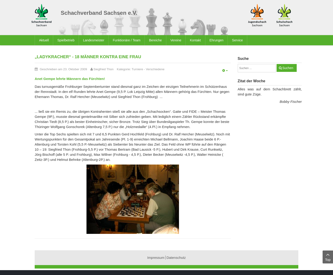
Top (328, 257)
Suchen (287, 68)
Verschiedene (155, 69)
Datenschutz (176, 258)
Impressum (155, 258)
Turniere (137, 69)
